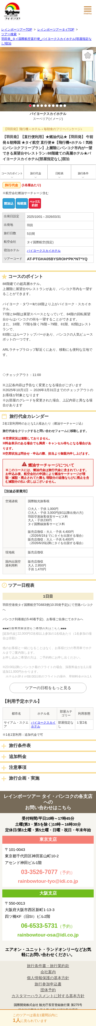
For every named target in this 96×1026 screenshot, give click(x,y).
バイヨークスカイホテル (44, 251)
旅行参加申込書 (48, 984)
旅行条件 (83, 173)
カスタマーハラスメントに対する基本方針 (48, 996)
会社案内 (48, 972)
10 (64, 105)
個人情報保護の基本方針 (48, 978)
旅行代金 (35, 173)
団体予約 (48, 990)
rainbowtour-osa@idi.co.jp (48, 935)
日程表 (59, 173)
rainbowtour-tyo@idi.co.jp (48, 881)
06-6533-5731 (39, 925)
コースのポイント (12, 173)
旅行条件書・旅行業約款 (48, 966)
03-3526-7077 (39, 872)
